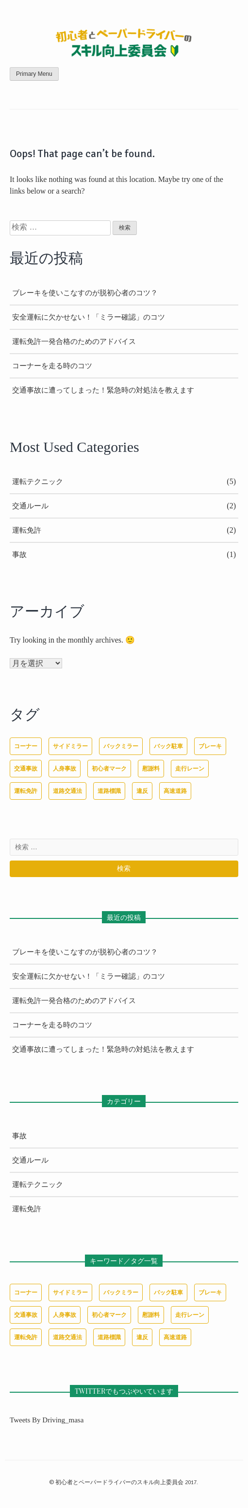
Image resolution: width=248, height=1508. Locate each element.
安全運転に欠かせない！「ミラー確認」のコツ (88, 317)
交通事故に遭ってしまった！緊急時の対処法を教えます (103, 390)
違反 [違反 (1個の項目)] (142, 791)
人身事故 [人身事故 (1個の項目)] (64, 768)
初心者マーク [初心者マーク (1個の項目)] (109, 768)
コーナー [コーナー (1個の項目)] (25, 746)
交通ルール (30, 506)
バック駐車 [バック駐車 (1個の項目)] (168, 746)
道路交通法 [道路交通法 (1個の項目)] (67, 791)
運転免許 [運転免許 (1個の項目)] (25, 791)
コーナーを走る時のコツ (52, 366)
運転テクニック (37, 481)
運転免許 (26, 530)
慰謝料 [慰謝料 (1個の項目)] (151, 768)
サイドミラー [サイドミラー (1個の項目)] (70, 746)
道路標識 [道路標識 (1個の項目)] (109, 791)
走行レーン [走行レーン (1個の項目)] (189, 768)
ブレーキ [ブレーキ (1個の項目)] (210, 746)
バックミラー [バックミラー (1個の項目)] (120, 746)
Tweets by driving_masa (46, 1420)
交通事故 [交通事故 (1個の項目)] (25, 768)
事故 (19, 554)
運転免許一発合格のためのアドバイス (74, 341)
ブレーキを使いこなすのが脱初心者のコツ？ (85, 293)
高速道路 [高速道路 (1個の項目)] (175, 791)
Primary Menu (34, 74)
